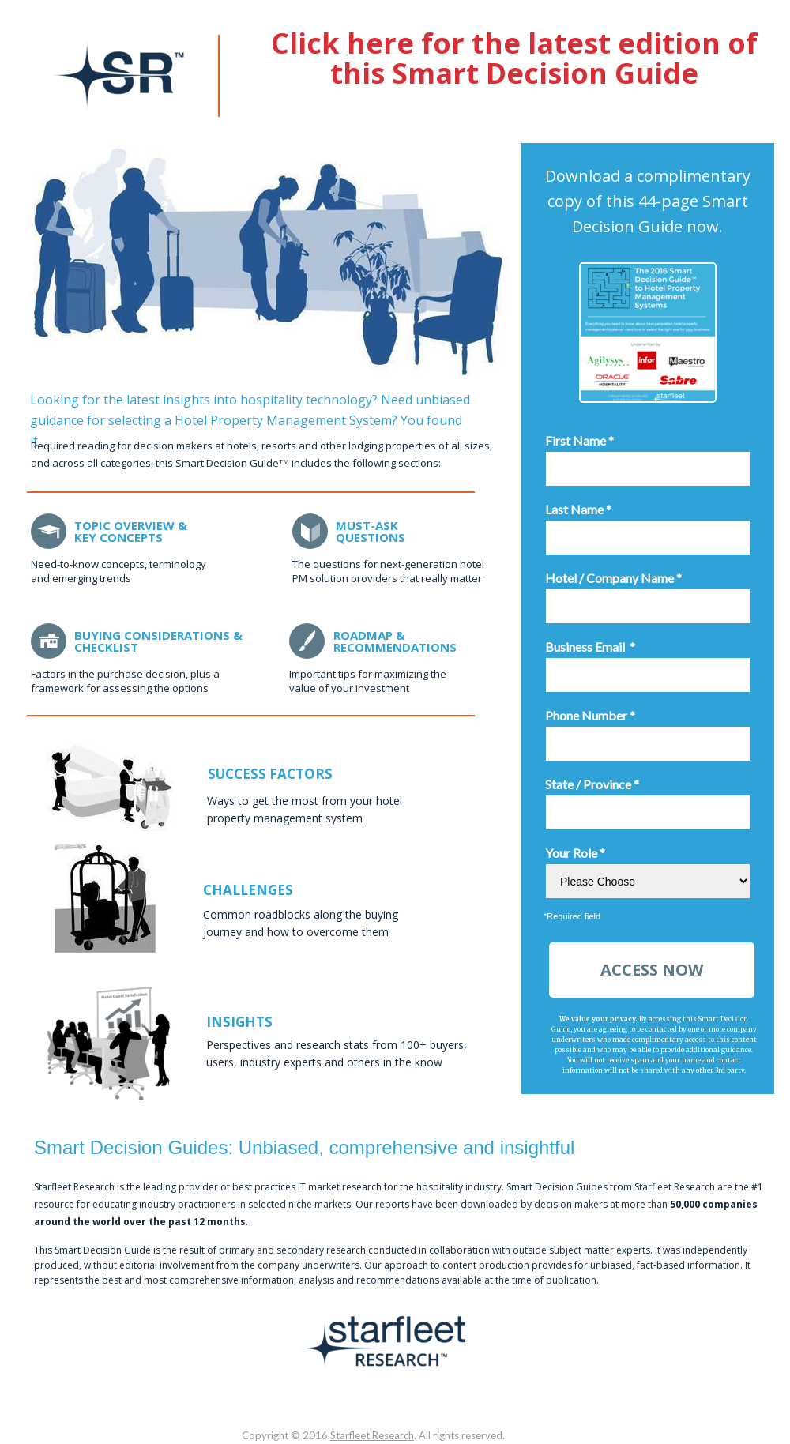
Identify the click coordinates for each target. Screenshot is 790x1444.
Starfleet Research (372, 1435)
